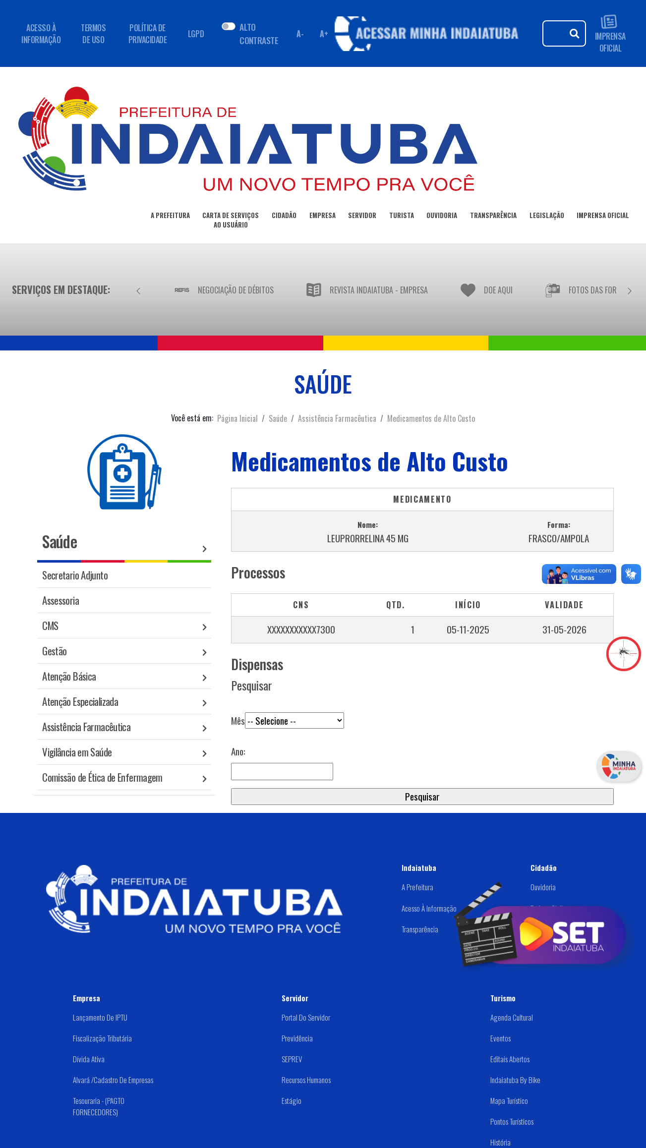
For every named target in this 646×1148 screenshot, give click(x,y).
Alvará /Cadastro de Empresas (113, 1079)
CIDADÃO (284, 217)
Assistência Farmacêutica (337, 418)
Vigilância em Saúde (77, 751)
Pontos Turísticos (511, 1121)
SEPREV (292, 1058)
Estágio (291, 1100)
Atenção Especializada (80, 701)
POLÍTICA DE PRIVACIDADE (147, 34)
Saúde (278, 418)
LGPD (196, 34)
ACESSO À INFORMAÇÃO (40, 34)
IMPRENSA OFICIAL (610, 33)
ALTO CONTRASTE (258, 33)
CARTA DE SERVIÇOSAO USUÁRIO (230, 221)
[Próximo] (629, 289)
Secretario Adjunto (75, 574)
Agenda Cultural (511, 1017)
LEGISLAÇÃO (546, 217)
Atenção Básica (69, 676)
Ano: (238, 751)
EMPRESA (322, 217)
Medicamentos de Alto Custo (431, 418)
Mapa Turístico (509, 1100)
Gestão (54, 650)
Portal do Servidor (306, 1017)
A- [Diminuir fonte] (299, 34)
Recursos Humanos (306, 1079)
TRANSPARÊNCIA (493, 217)
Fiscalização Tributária (102, 1038)
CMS (50, 625)
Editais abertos (509, 1058)
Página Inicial (237, 418)
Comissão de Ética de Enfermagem (102, 777)
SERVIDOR (362, 217)
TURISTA (401, 217)
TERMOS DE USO (93, 34)
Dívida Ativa (89, 1058)
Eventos (500, 1038)
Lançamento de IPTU (100, 1017)
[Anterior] (138, 289)
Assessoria (60, 600)
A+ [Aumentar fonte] (324, 34)
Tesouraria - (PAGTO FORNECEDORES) (98, 1106)
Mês (287, 713)
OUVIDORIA (441, 217)
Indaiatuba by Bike (515, 1079)
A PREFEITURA (170, 217)
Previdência (297, 1038)
